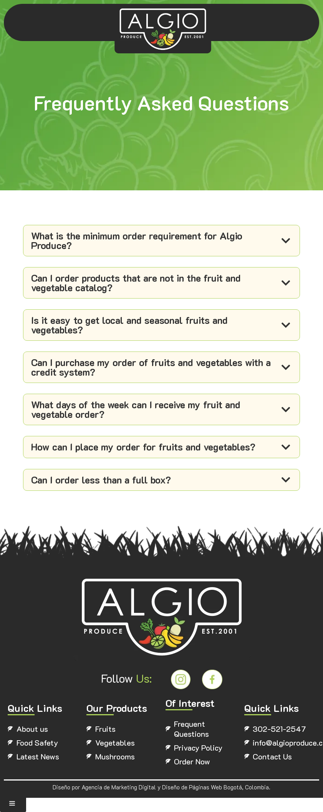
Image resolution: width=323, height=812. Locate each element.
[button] (13, 804)
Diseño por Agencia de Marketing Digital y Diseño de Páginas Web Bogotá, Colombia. (161, 791)
